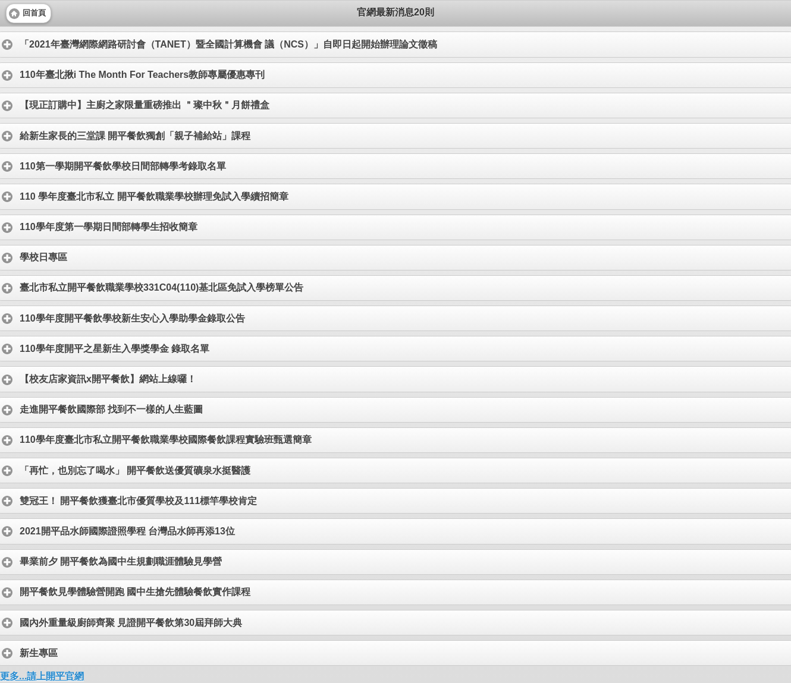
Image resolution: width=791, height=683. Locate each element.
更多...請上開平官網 (42, 676)
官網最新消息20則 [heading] (395, 12)
